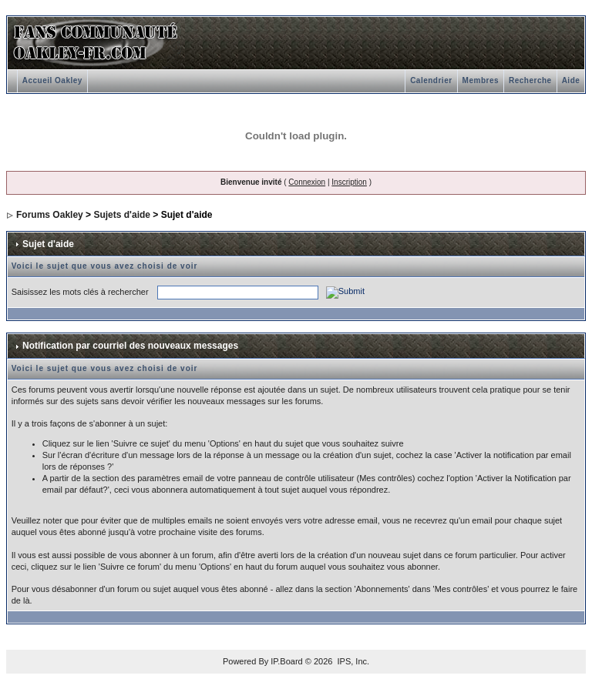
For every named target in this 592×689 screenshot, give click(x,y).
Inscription (349, 182)
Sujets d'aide (121, 214)
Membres (480, 80)
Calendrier (431, 80)
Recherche (530, 80)
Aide (571, 80)
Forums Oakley (49, 214)
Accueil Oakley (52, 80)
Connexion (306, 182)
